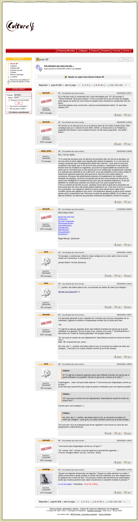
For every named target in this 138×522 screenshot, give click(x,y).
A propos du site (16, 70)
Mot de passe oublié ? (18, 109)
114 (120, 85)
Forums (116, 51)
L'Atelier (13, 72)
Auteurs (95, 51)
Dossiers (105, 51)
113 (116, 85)
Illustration (66, 51)
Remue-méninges (17, 74)
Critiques (83, 51)
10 (102, 85)
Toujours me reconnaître (19, 100)
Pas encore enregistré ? (19, 106)
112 (112, 85)
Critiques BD (15, 68)
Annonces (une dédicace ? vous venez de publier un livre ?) (18, 81)
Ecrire (126, 51)
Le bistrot (13, 77)
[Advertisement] (87, 25)
